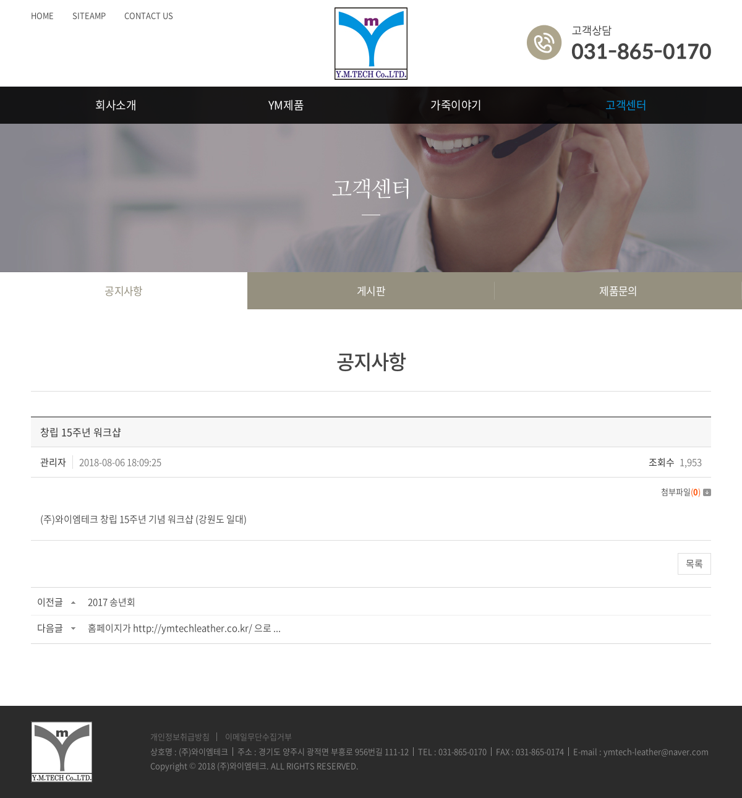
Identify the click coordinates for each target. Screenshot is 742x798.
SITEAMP (89, 15)
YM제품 (286, 105)
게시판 (371, 290)
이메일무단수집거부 (258, 736)
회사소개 (116, 105)
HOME (42, 15)
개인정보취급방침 (180, 736)
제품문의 (618, 290)
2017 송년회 (111, 602)
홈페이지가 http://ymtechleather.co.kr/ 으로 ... (184, 628)
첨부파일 (686, 491)
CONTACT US (148, 15)
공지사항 (123, 290)
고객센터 (626, 105)
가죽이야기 (456, 105)
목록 (694, 563)
